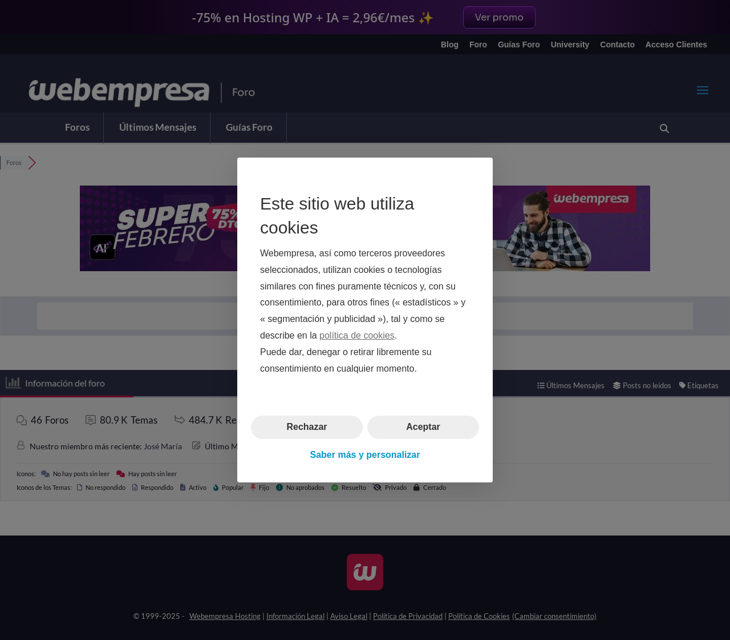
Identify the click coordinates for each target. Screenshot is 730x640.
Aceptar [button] (423, 427)
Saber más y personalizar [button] (365, 455)
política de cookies (357, 335)
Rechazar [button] (306, 427)
